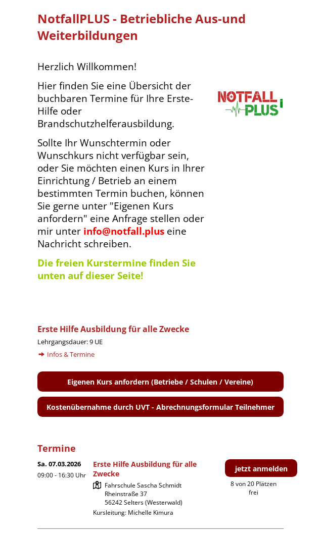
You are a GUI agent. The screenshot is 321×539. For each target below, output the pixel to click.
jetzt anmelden (261, 468)
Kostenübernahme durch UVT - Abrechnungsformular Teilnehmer (160, 407)
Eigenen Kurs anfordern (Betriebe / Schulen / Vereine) (160, 382)
